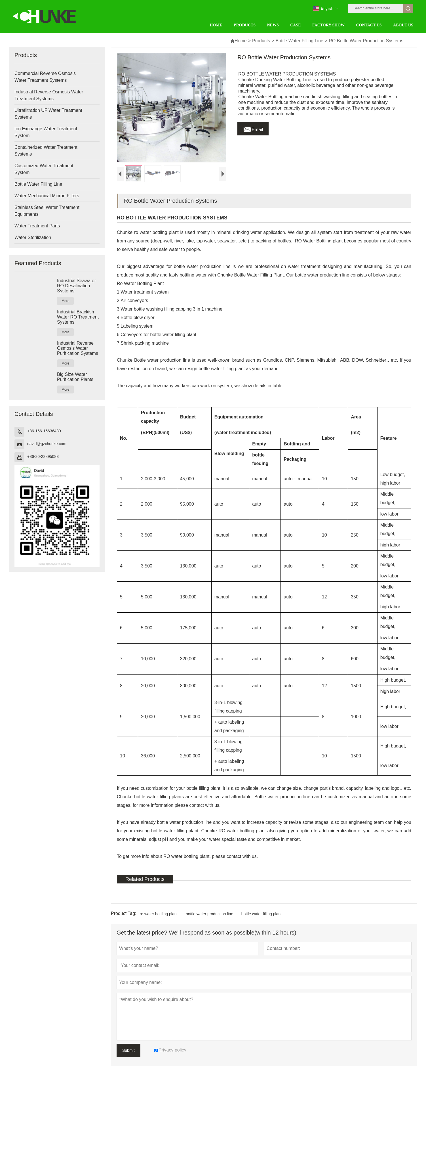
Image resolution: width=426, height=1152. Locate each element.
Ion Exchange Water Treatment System (45, 132)
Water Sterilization (32, 237)
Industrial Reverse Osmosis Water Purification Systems (77, 348)
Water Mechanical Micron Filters (46, 195)
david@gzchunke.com (46, 443)
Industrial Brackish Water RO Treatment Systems (78, 316)
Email (253, 128)
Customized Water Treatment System (43, 169)
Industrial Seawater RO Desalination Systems (76, 285)
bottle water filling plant (261, 914)
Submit (128, 1050)
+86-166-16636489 (44, 431)
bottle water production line (209, 914)
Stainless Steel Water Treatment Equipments (46, 211)
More (65, 301)
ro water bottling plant (159, 914)
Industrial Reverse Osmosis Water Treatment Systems (48, 95)
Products (261, 40)
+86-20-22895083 (43, 456)
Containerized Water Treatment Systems (45, 150)
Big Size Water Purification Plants (75, 377)
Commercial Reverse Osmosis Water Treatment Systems (45, 77)
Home (238, 40)
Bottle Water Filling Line (299, 40)
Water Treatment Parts (37, 225)
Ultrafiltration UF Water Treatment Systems (48, 114)
